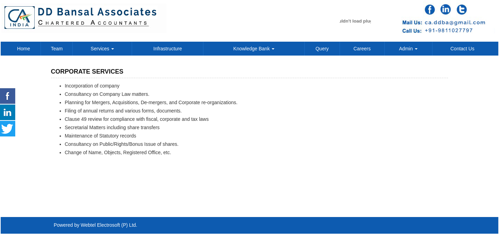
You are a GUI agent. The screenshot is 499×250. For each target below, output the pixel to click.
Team (57, 48)
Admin (408, 48)
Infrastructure (168, 48)
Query (322, 48)
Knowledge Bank (253, 48)
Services (102, 48)
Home (23, 48)
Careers (362, 48)
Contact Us (462, 48)
